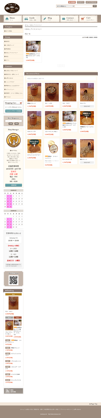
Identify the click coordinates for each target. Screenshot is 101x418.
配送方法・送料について (12, 74)
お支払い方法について (12, 70)
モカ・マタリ (66, 103)
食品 (7, 56)
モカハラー (84, 103)
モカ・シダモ (48, 103)
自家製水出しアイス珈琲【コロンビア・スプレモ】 (33, 55)
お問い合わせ (69, 18)
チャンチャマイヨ (16, 380)
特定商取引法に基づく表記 (51, 409)
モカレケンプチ (31, 131)
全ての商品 (9, 31)
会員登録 (72, 2)
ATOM (13, 391)
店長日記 (13, 185)
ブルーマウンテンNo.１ (51, 131)
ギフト (7, 60)
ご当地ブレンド (10, 45)
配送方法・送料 (38, 409)
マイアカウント (91, 2)
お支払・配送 (31, 18)
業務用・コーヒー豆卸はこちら (14, 93)
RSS (11, 390)
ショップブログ (10, 82)
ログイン (81, 2)
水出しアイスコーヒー (12, 52)
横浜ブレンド (85, 159)
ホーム (13, 18)
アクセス (8, 97)
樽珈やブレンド (31, 103)
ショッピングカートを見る (13, 111)
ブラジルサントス (16, 361)
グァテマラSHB (15, 374)
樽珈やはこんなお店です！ (13, 85)
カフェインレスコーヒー (33, 155)
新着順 (95, 37)
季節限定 (8, 49)
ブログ (50, 18)
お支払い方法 (29, 409)
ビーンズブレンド (67, 159)
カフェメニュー (10, 89)
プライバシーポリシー (66, 409)
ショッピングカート (88, 18)
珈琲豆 (7, 41)
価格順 (91, 37)
